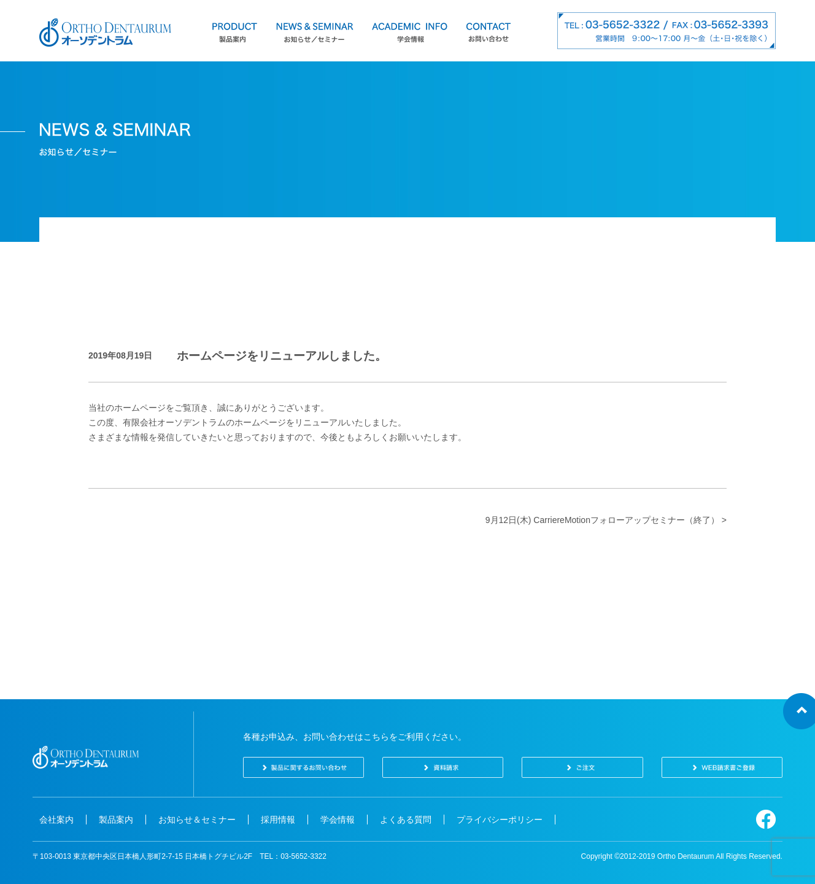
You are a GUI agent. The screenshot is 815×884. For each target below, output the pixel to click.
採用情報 (278, 819)
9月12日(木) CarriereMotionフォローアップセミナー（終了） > (606, 520)
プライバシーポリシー (500, 819)
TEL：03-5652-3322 (293, 856)
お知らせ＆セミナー (197, 819)
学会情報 (337, 819)
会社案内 (56, 819)
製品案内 (116, 819)
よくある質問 (405, 819)
